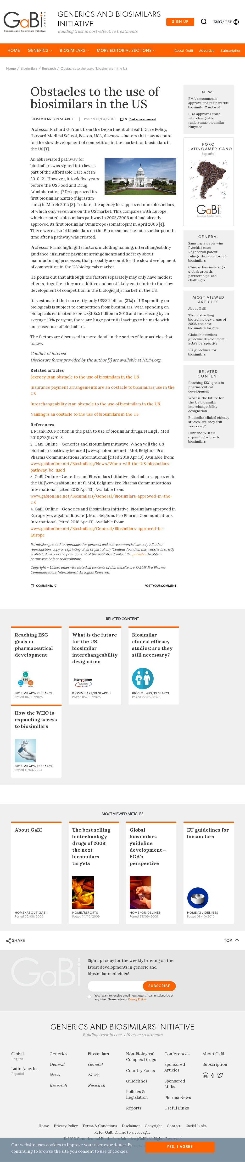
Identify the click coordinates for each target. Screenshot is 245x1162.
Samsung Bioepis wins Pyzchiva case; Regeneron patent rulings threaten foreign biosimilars (208, 252)
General (57, 1064)
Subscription (231, 50)
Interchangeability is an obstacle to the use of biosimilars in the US (95, 404)
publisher (139, 554)
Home (13, 51)
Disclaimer (131, 1126)
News (55, 1075)
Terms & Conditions (100, 1126)
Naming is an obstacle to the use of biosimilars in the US (84, 414)
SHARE (15, 941)
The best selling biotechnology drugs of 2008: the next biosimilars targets (207, 321)
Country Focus (140, 1070)
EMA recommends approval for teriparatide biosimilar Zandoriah (208, 103)
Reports (133, 1108)
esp (228, 21)
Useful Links (176, 1108)
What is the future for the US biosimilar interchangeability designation (206, 404)
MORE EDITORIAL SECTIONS (126, 51)
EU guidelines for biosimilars (202, 352)
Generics (40, 51)
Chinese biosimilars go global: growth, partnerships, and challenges (206, 273)
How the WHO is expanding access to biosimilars (204, 437)
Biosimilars (74, 51)
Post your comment (142, 119)
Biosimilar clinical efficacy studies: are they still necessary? (208, 422)
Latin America (26, 1071)
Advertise (207, 50)
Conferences (176, 1054)
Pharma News (177, 1097)
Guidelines (136, 1081)
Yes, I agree (180, 1147)
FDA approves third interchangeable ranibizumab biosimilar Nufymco (206, 120)
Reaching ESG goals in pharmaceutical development (206, 387)
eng (217, 21)
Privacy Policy (136, 999)
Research (49, 69)
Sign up (180, 22)
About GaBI (183, 50)
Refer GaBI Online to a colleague (122, 1132)
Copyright (153, 1126)
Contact (174, 1126)
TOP (231, 941)
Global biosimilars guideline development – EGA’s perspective (208, 339)
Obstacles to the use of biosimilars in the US (94, 69)
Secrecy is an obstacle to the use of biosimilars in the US (84, 377)
